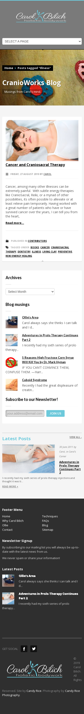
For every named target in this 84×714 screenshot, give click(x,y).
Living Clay (49, 251)
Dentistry (24, 251)
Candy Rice (34, 691)
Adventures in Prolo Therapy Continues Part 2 (70, 467)
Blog (45, 525)
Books (35, 247)
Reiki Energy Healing (19, 255)
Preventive (65, 251)
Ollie (5, 525)
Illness (36, 251)
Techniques (50, 516)
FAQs (45, 521)
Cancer (45, 247)
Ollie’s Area (30, 317)
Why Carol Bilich (13, 521)
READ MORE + (10, 486)
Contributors (37, 240)
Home (8, 68)
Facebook (24, 648)
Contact (7, 530)
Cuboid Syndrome (34, 380)
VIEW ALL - (76, 437)
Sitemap (47, 530)
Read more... (15, 223)
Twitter (33, 648)
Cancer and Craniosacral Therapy (35, 164)
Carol (47, 174)
